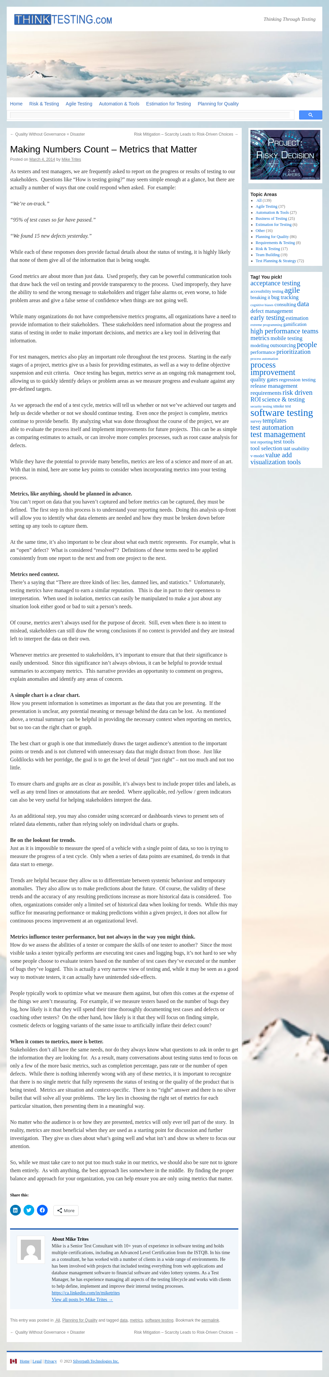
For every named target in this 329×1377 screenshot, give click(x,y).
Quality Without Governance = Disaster (47, 134)
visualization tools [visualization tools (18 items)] (275, 462)
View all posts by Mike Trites (82, 1299)
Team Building (268, 254)
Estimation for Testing (168, 103)
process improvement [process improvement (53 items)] (272, 368)
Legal (37, 1361)
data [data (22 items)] (303, 304)
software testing (159, 1320)
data (124, 1320)
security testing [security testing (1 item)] (261, 406)
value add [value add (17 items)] (279, 455)
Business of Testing (271, 218)
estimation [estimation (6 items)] (297, 318)
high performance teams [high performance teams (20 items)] (284, 331)
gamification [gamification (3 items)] (295, 324)
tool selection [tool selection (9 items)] (266, 448)
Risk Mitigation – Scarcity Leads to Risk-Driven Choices (186, 134)
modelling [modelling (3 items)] (259, 345)
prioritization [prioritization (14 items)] (293, 351)
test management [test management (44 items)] (278, 434)
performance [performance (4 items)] (262, 352)
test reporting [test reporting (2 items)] (261, 442)
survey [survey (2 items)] (256, 421)
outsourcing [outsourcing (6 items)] (283, 345)
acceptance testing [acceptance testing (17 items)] (275, 283)
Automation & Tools (119, 103)
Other (260, 230)
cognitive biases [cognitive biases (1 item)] (261, 305)
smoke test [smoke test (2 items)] (282, 406)
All (57, 1320)
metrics (136, 1320)
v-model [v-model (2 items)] (257, 456)
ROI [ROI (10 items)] (255, 399)
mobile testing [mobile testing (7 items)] (286, 338)
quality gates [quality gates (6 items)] (264, 380)
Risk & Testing (44, 103)
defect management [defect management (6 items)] (271, 311)
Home (16, 103)
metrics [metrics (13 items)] (260, 337)
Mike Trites (71, 159)
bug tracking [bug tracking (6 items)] (284, 297)
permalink (210, 1320)
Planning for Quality (218, 103)
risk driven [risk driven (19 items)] (298, 392)
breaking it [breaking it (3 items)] (260, 297)
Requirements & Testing (275, 242)
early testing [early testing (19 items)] (267, 317)
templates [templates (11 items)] (274, 420)
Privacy (50, 1361)
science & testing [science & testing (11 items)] (283, 399)
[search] (150, 115)
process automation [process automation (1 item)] (264, 359)
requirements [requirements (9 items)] (266, 392)
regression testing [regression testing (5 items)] (297, 379)
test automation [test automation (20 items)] (272, 427)
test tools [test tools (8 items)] (284, 441)
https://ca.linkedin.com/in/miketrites (86, 1292)
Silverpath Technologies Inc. (96, 1361)
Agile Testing (79, 103)
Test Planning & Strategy (276, 260)
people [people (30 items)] (307, 344)
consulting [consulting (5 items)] (285, 304)
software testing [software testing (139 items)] (281, 412)
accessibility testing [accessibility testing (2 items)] (266, 291)
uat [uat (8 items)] (286, 448)
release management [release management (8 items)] (273, 386)
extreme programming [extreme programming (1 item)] (266, 325)
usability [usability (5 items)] (300, 448)
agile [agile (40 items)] (292, 290)
